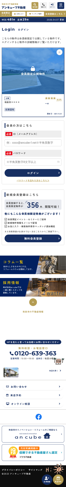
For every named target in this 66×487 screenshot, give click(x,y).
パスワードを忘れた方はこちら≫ (33, 180)
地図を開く (53, 370)
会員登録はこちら (54, 13)
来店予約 (58, 479)
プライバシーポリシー (13, 470)
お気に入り (19, 14)
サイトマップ (35, 470)
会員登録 (47, 479)
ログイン (33, 173)
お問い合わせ (16, 386)
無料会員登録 (33, 238)
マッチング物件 (35, 14)
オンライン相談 (18, 403)
